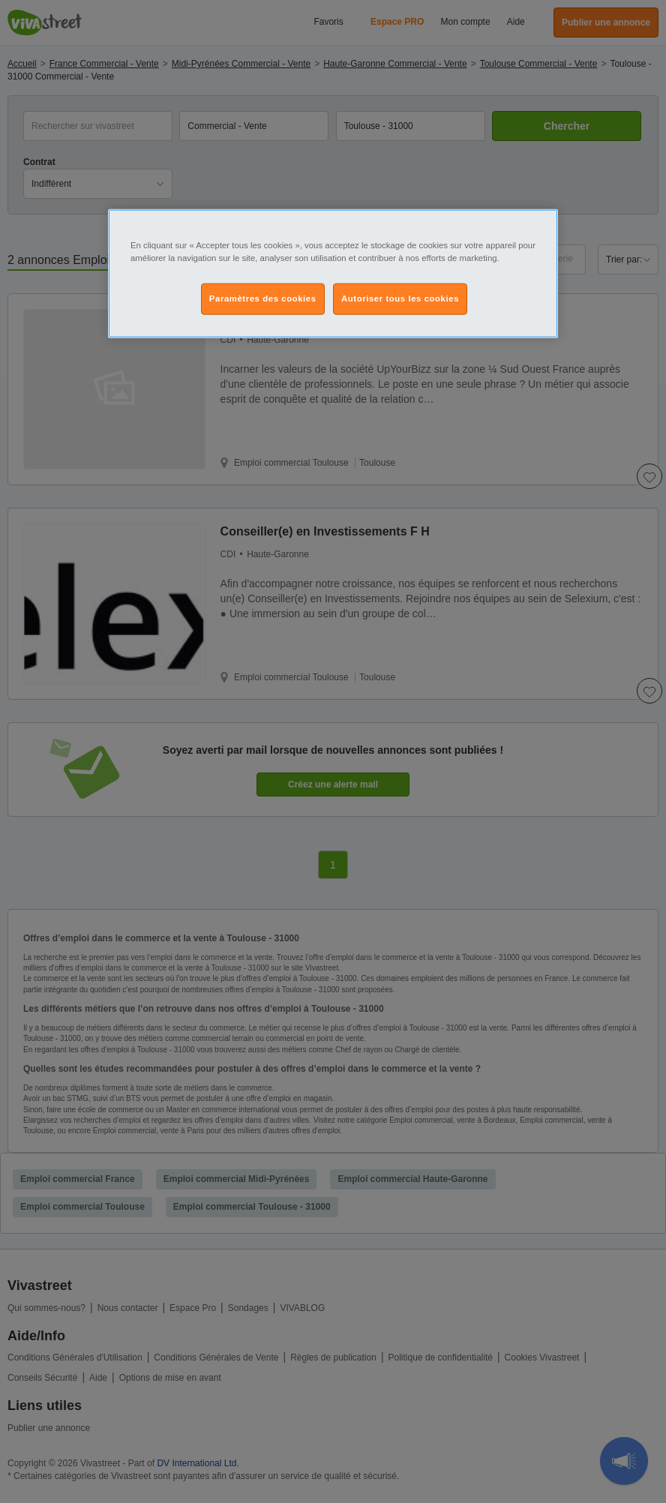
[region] (333, 273)
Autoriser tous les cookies (400, 297)
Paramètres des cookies (262, 297)
